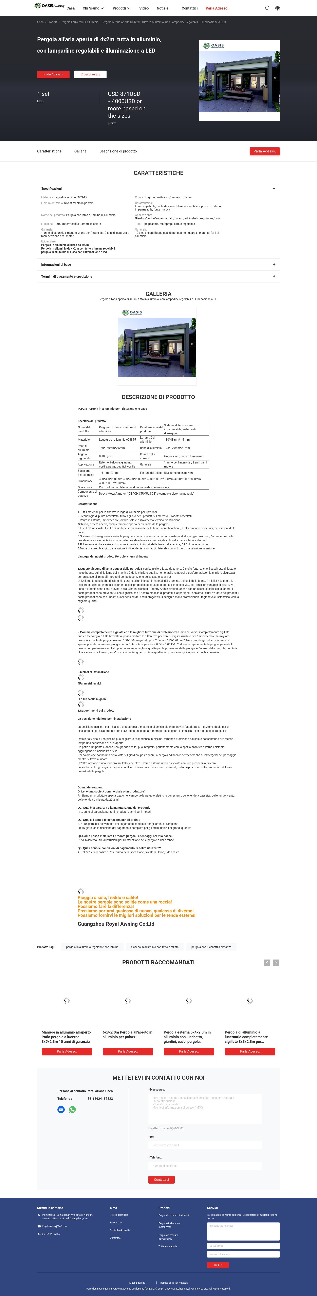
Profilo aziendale (119, 1214)
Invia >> (218, 1264)
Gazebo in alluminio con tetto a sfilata (155, 947)
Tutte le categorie (167, 1246)
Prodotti (53, 22)
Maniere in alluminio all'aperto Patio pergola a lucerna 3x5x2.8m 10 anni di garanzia (66, 1037)
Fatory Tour (116, 1222)
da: (152, 1136)
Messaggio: (157, 1089)
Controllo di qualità (120, 1230)
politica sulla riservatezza (174, 1282)
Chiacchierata (90, 74)
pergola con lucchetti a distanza (211, 947)
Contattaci (161, 1180)
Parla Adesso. (53, 74)
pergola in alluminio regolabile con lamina (92, 947)
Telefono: (156, 1157)
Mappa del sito (137, 1282)
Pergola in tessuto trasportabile (168, 1237)
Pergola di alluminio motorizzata (169, 1225)
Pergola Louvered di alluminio (79, 22)
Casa (40, 22)
